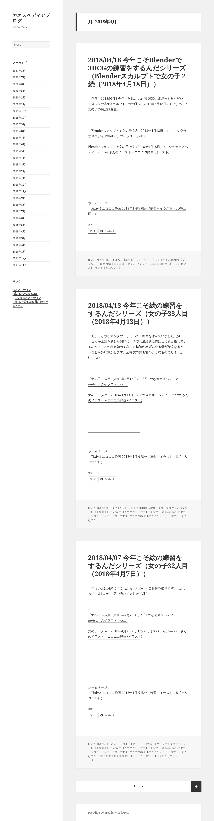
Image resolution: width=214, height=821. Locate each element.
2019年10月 (20, 117)
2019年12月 (20, 111)
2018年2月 (19, 245)
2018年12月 (20, 184)
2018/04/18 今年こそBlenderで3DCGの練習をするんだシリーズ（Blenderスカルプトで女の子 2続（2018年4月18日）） (137, 71)
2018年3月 (19, 238)
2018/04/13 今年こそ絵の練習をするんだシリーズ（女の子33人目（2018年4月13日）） (138, 313)
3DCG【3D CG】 (125, 260)
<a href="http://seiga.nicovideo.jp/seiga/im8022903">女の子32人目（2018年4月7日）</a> (114, 654)
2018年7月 (19, 211)
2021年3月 (19, 71)
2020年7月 (19, 77)
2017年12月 (20, 258)
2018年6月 (19, 218)
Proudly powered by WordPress (108, 812)
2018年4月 (19, 231)
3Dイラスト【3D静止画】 (152, 260)
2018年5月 (19, 225)
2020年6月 (19, 84)
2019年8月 (19, 131)
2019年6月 (19, 144)
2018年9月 (19, 198)
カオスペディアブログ (31, 18)
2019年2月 (19, 171)
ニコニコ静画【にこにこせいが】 (150, 516)
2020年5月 (19, 91)
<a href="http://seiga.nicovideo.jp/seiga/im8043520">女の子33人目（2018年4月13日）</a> (114, 418)
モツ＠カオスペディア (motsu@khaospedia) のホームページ (30, 301)
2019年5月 (19, 151)
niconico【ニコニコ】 (113, 264)
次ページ (196, 786)
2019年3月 (19, 164)
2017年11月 (20, 265)
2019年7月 (19, 138)
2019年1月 (19, 178)
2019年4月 (19, 158)
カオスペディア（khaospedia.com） (25, 291)
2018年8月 (19, 205)
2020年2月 (19, 97)
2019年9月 (19, 124)
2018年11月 (20, 191)
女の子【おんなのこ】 (108, 268)
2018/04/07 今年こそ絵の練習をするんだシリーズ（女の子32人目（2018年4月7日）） (138, 565)
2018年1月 (19, 251)
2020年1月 (19, 104)
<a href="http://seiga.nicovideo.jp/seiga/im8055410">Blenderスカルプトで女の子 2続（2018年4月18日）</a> (114, 169)
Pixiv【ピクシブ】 (139, 264)
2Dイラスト (122, 508)
